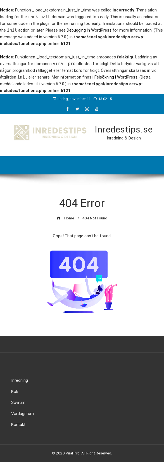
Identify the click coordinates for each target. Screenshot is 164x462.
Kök (14, 391)
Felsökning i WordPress (115, 77)
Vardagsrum (22, 413)
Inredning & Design (124, 138)
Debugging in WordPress (89, 30)
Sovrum (18, 402)
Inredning (19, 380)
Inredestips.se (124, 129)
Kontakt (18, 424)
